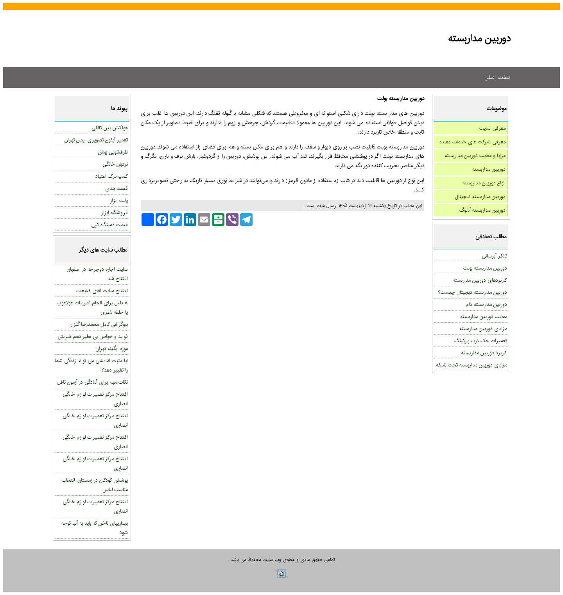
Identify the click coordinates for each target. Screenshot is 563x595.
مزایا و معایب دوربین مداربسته (475, 155)
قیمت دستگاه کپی (109, 224)
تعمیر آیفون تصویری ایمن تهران (96, 140)
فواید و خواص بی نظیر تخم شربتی (92, 336)
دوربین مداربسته (489, 169)
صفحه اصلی (497, 77)
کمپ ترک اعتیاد (111, 176)
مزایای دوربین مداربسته (483, 328)
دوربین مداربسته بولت (485, 268)
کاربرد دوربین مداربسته (484, 352)
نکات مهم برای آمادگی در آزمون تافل (92, 382)
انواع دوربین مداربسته (484, 183)
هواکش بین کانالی (109, 127)
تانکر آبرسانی (494, 256)
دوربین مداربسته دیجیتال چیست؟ (472, 292)
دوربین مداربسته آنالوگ (482, 210)
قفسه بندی (116, 188)
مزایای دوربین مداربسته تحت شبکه (471, 365)
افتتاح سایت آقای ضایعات (102, 290)
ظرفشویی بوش (113, 152)
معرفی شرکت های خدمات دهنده (472, 142)
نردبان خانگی (115, 164)
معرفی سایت (492, 128)
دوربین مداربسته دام (486, 304)
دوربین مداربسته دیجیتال (480, 196)
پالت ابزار (119, 200)
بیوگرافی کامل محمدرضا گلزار (99, 324)
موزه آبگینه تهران (112, 348)
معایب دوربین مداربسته (483, 316)
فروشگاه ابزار (114, 212)
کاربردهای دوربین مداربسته (480, 280)
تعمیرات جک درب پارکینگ (480, 340)
